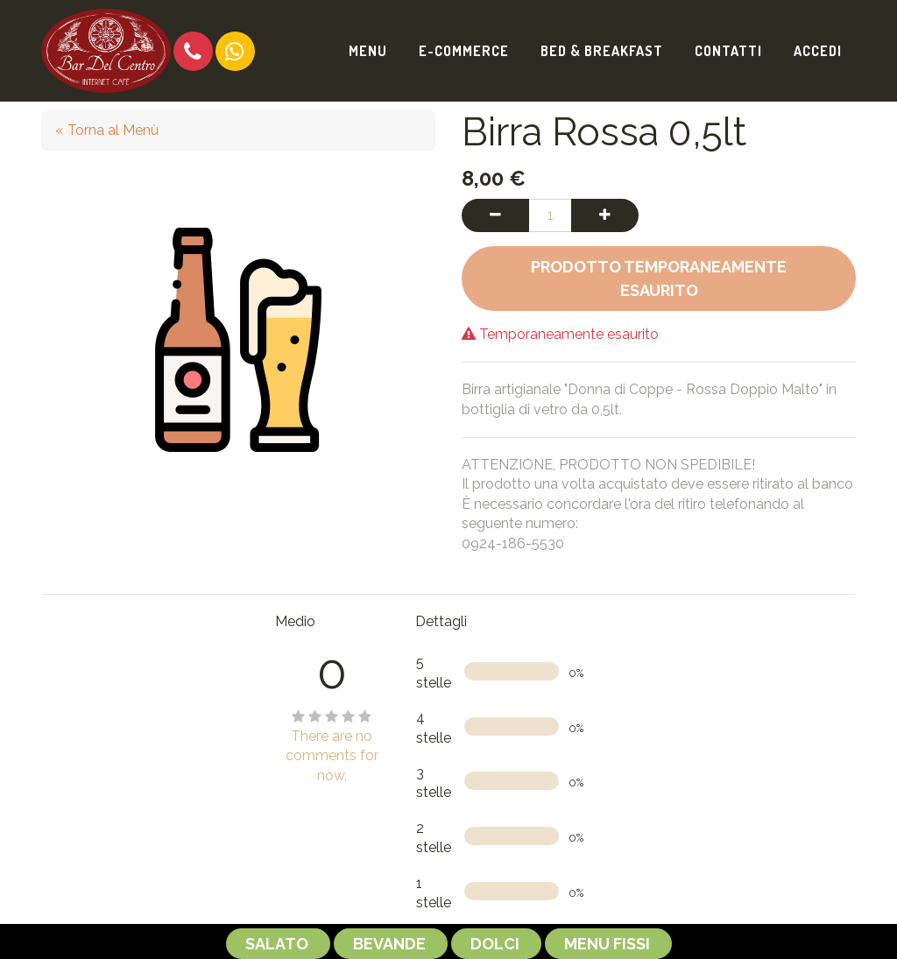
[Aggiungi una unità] (605, 215)
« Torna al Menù (107, 130)
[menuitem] (368, 51)
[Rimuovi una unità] (495, 215)
